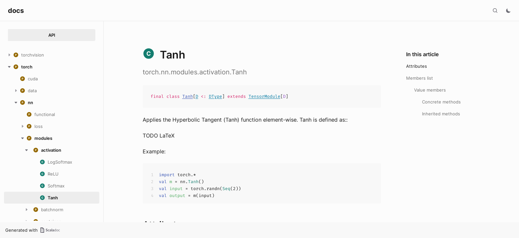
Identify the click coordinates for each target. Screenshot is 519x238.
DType (215, 96)
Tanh (187, 96)
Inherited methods (441, 113)
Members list (419, 78)
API (51, 35)
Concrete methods (441, 101)
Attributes (416, 66)
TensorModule (264, 96)
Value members (430, 90)
